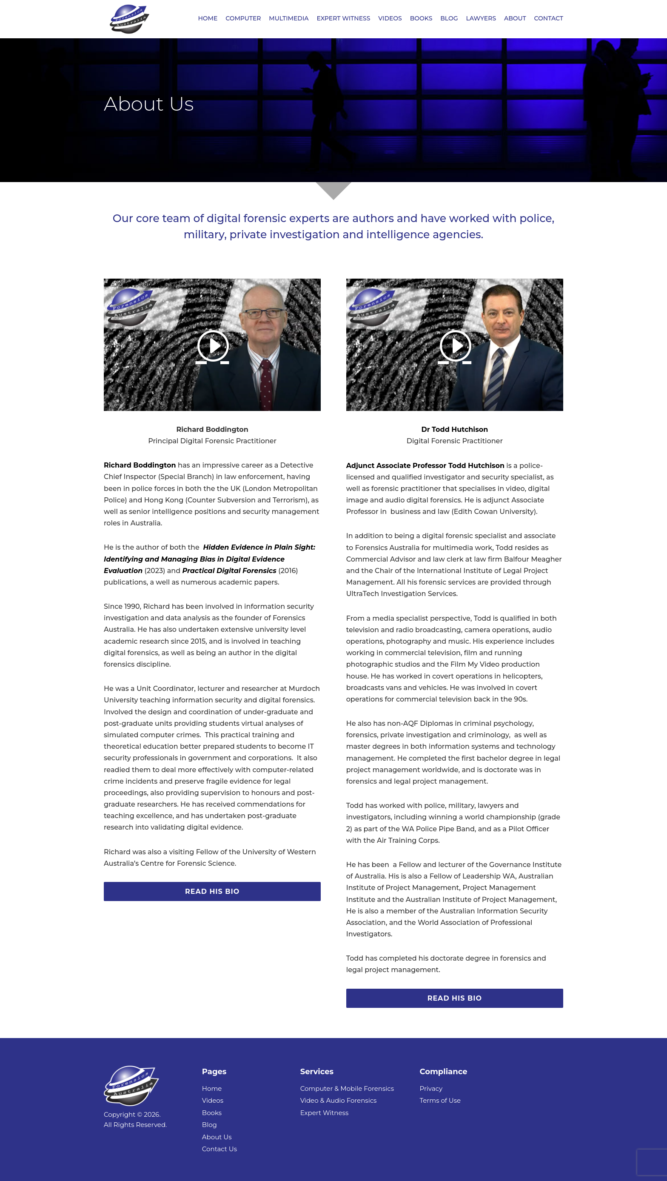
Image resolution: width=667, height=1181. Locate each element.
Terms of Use (440, 1100)
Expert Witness (324, 1113)
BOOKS (421, 19)
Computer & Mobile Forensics (347, 1088)
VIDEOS (390, 19)
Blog (209, 1125)
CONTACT (548, 19)
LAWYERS (481, 19)
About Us (217, 1137)
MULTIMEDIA (288, 19)
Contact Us (219, 1149)
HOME (207, 19)
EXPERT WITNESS (343, 19)
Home (212, 1088)
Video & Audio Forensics (338, 1100)
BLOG (449, 19)
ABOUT (515, 19)
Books (212, 1113)
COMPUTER (243, 19)
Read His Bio (212, 891)
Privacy (430, 1088)
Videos (212, 1100)
